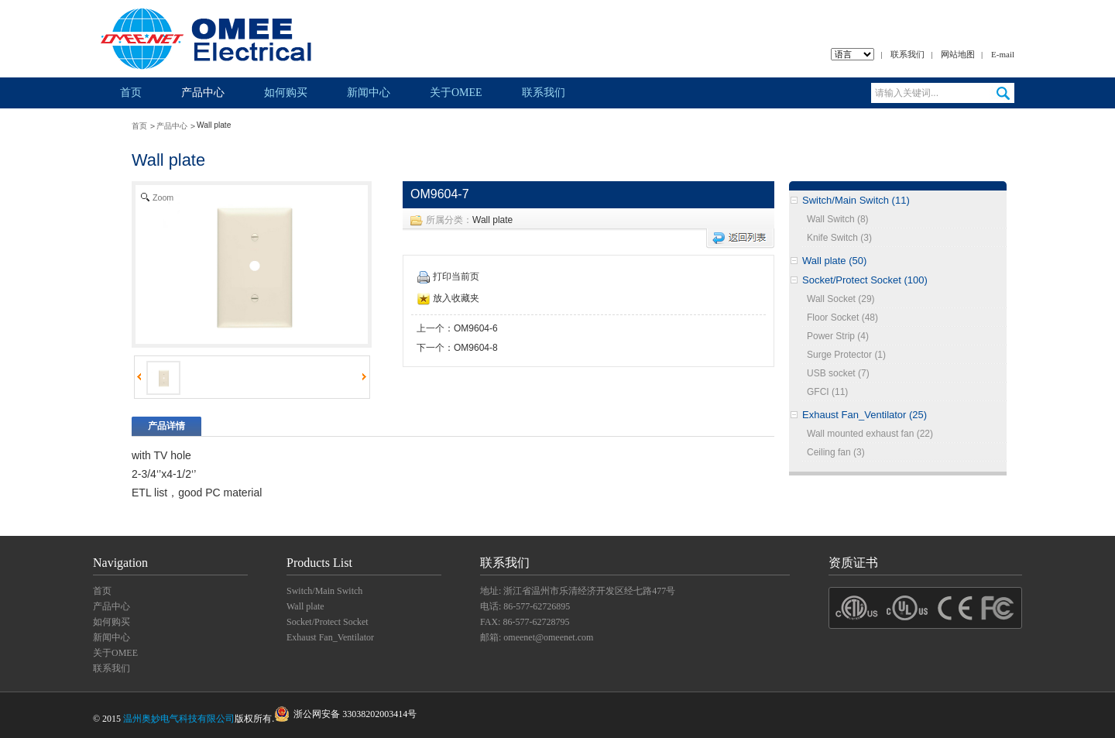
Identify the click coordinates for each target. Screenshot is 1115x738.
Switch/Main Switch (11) (856, 200)
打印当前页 (448, 276)
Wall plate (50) (834, 260)
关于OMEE (456, 92)
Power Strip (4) (838, 336)
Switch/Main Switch (324, 590)
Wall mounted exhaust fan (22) (870, 433)
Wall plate (492, 220)
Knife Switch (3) (839, 237)
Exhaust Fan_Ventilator (330, 637)
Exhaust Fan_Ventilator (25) (864, 414)
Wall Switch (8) (838, 219)
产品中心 (203, 92)
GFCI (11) (827, 391)
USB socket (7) (838, 373)
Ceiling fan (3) (836, 452)
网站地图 (958, 54)
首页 (131, 92)
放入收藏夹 (448, 298)
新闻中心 (368, 92)
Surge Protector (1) (846, 354)
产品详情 (166, 425)
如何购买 (285, 92)
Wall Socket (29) (841, 298)
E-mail (1002, 54)
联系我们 (907, 54)
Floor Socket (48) (842, 317)
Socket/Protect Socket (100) (865, 280)
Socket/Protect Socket (327, 621)
